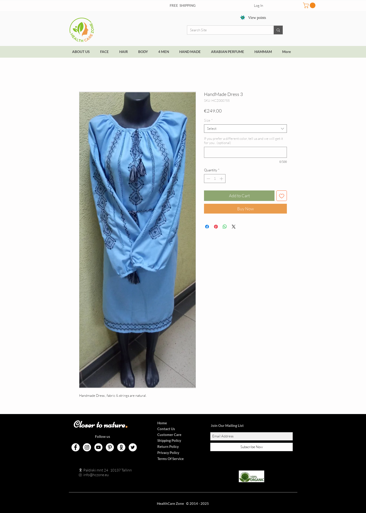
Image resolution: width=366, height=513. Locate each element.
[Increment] (222, 178)
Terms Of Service (170, 459)
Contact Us (166, 429)
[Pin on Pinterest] (216, 226)
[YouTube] (98, 447)
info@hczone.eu (91, 474)
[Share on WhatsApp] (225, 226)
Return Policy (168, 446)
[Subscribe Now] (251, 447)
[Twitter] (133, 447)
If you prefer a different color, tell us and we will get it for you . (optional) (243, 141)
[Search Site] (227, 30)
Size (208, 120)
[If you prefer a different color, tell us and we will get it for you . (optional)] (245, 152)
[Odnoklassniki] (121, 447)
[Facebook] (75, 447)
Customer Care (169, 434)
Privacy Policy (168, 452)
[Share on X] (233, 226)
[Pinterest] (110, 447)
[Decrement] (208, 178)
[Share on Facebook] (207, 226)
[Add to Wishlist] (281, 195)
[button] (310, 5)
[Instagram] (87, 447)
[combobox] (245, 128)
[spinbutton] (215, 178)
